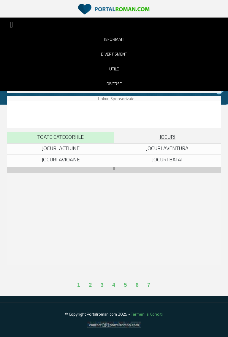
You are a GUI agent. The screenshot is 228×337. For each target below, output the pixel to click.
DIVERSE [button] (114, 84)
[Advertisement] (115, 114)
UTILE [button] (114, 69)
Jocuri (167, 137)
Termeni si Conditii (147, 314)
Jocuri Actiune (61, 148)
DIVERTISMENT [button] (114, 54)
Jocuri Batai (167, 159)
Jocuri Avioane (61, 159)
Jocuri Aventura (167, 148)
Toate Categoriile (60, 137)
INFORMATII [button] (114, 39)
